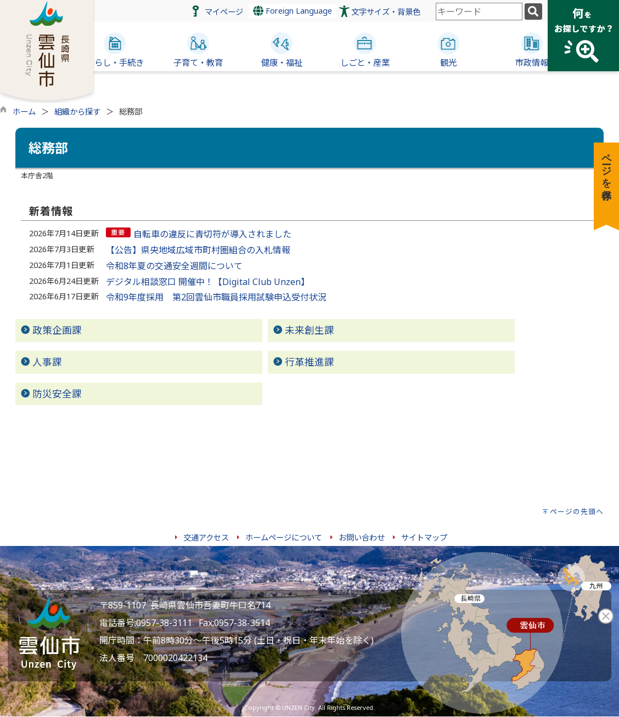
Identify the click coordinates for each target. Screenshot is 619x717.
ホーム (24, 111)
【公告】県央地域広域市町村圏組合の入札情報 (198, 250)
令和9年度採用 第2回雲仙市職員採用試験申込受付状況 (216, 297)
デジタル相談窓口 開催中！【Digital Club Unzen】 (208, 282)
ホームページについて (283, 537)
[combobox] (479, 11)
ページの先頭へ (577, 511)
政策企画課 (57, 330)
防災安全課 (57, 393)
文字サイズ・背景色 (385, 12)
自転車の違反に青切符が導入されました (212, 234)
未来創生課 (309, 330)
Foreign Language (292, 10)
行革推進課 (309, 361)
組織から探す (77, 111)
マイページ (224, 12)
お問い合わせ (362, 537)
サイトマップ (424, 537)
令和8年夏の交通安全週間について (174, 266)
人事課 (47, 361)
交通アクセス (206, 537)
